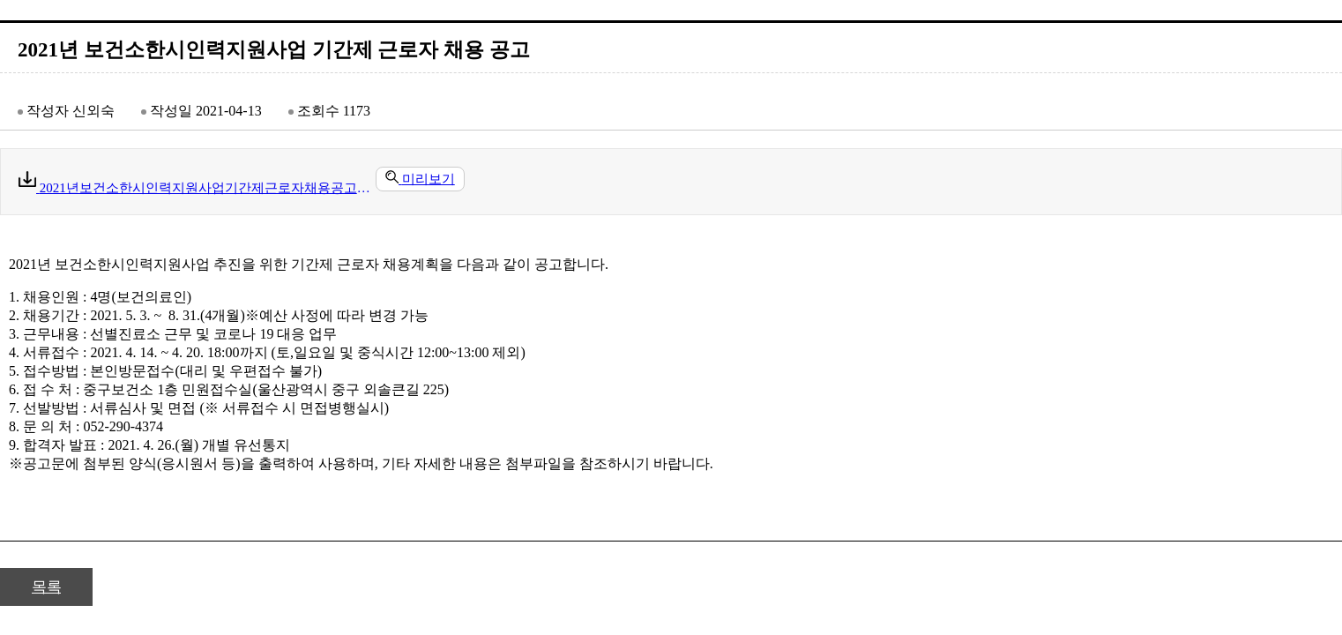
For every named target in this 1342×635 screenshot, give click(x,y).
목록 (46, 587)
